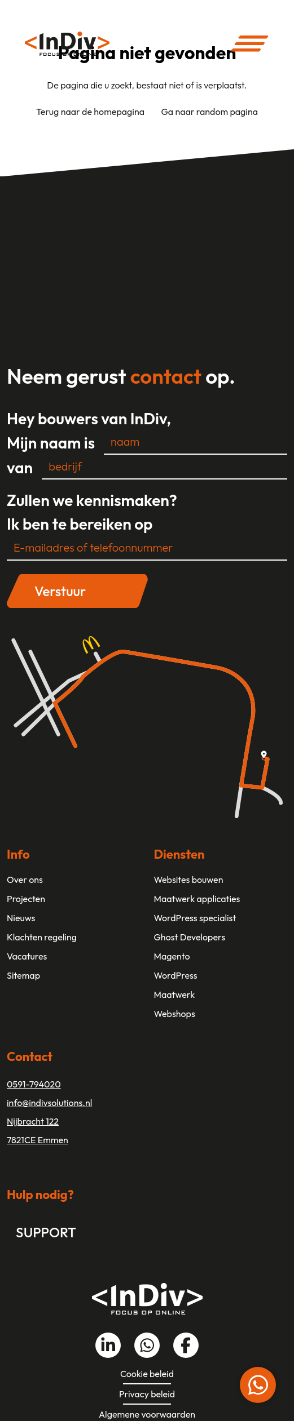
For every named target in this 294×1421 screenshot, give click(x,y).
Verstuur (60, 591)
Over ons (25, 879)
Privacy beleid (147, 1394)
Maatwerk (174, 994)
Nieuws (21, 917)
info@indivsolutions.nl (49, 1102)
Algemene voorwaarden (147, 1414)
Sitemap (23, 975)
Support (46, 1232)
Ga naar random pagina (209, 111)
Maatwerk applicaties (197, 898)
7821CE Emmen (37, 1139)
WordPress (176, 975)
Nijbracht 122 (33, 1121)
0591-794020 (34, 1084)
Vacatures (27, 956)
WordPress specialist (195, 917)
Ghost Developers (190, 937)
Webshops (174, 1013)
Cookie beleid (147, 1373)
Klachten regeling (42, 937)
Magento (172, 956)
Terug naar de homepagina (90, 111)
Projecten (26, 898)
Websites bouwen (188, 879)
